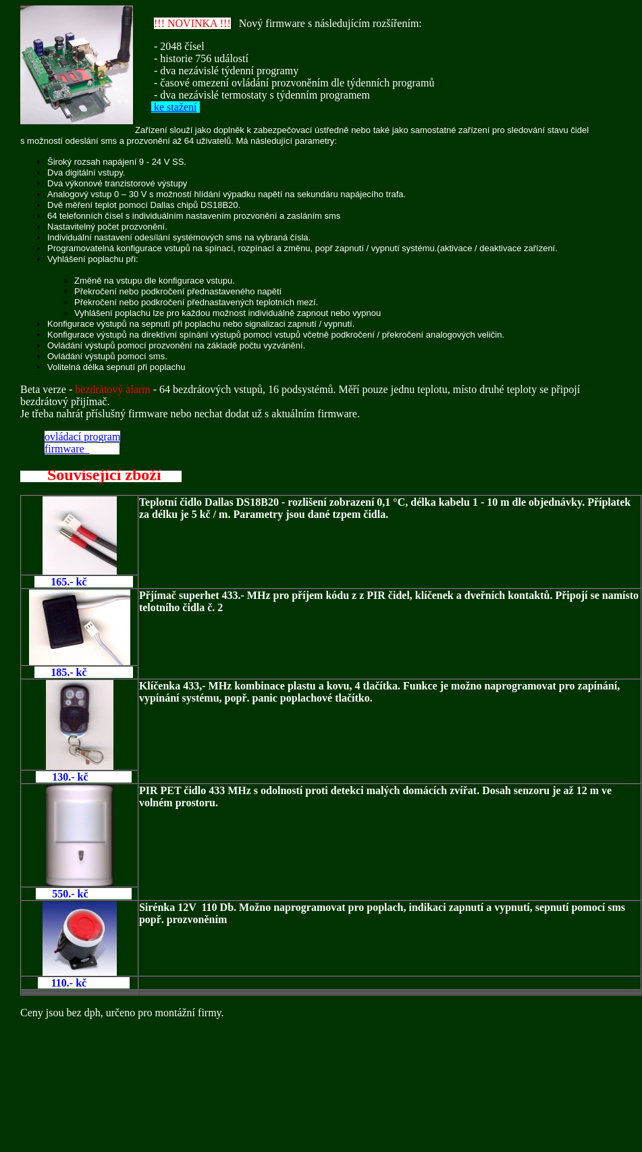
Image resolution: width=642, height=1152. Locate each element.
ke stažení (174, 107)
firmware (67, 448)
